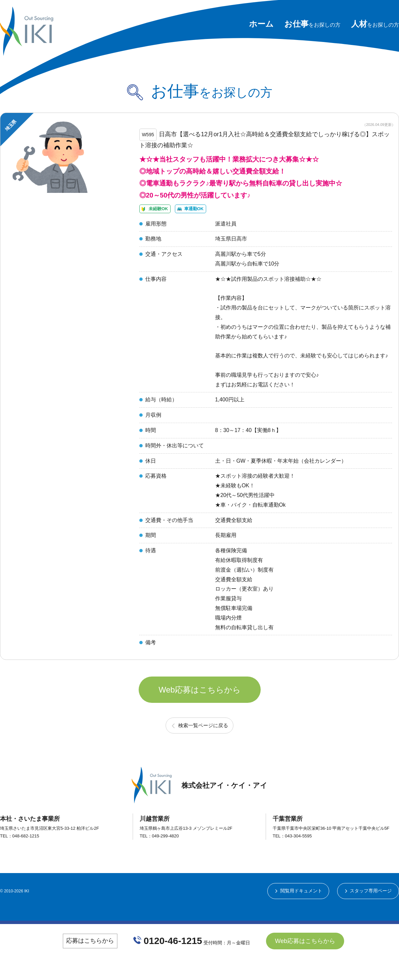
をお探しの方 (312, 25)
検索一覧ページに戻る (203, 740)
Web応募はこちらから (200, 702)
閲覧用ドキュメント (301, 906)
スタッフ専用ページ (371, 906)
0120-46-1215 (173, 941)
